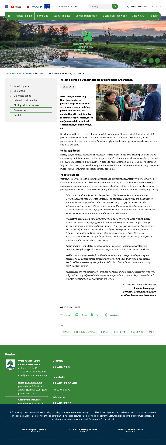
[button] (128, 102)
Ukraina (104, 332)
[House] (9, 16)
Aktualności (25, 73)
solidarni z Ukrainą (84, 332)
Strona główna (11, 73)
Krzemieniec (137, 332)
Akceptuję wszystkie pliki (36, 430)
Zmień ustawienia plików (129, 430)
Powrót (69, 315)
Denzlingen (119, 332)
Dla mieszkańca (61, 15)
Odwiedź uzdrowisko (86, 15)
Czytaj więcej (107, 419)
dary (151, 332)
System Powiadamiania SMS (67, 6)
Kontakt (153, 15)
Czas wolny (138, 15)
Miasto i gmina (24, 15)
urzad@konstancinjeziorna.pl (32, 375)
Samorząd (42, 15)
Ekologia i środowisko (115, 15)
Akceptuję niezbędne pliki (83, 430)
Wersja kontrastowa (139, 7)
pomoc (65, 332)
